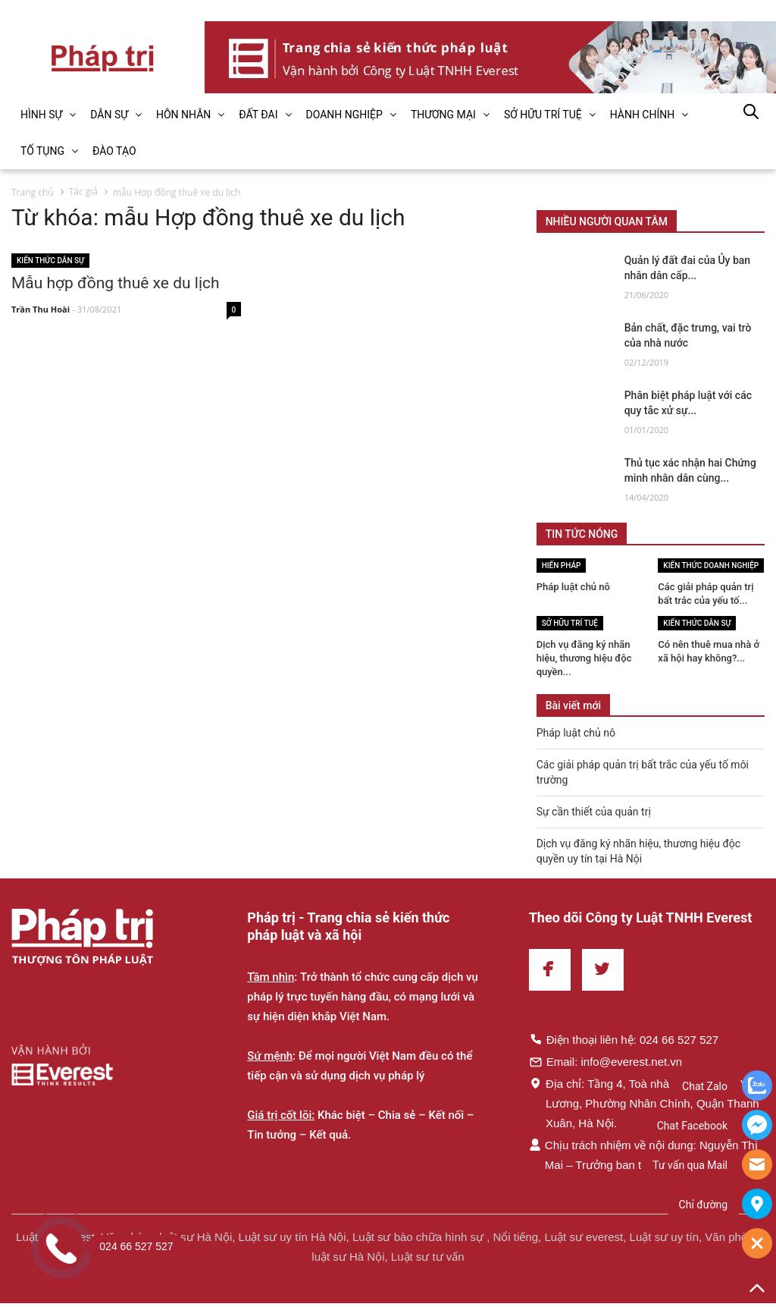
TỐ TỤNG (42, 151)
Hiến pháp (561, 565)
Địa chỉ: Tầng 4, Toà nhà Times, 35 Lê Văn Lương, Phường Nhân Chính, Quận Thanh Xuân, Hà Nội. (645, 1102)
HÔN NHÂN (183, 114)
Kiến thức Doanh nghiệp (711, 565)
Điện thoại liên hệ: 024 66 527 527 (624, 1039)
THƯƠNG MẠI (443, 114)
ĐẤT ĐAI (258, 114)
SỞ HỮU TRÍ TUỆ (543, 114)
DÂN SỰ (109, 114)
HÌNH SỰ (41, 114)
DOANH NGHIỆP (344, 114)
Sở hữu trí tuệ (570, 623)
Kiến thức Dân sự (50, 260)
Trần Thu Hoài (40, 310)
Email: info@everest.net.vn (605, 1061)
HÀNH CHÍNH (642, 114)
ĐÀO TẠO (114, 151)
